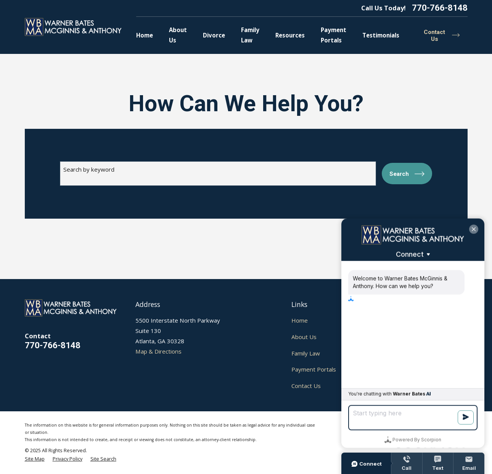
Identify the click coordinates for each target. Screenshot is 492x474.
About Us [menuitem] (178, 35)
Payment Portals (313, 369)
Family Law (305, 353)
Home (299, 320)
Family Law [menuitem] (250, 35)
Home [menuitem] (144, 35)
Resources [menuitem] (290, 35)
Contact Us (306, 386)
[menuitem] (35, 459)
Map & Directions (158, 351)
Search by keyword (88, 169)
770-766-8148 (440, 8)
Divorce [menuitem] (214, 35)
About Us (304, 337)
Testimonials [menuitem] (380, 35)
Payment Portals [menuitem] (333, 35)
